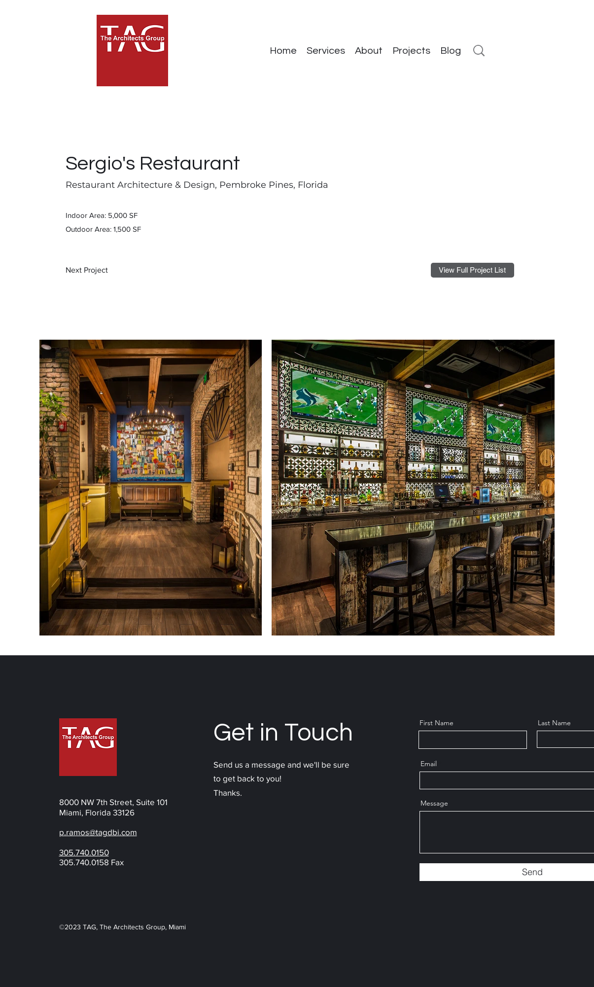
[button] (411, 50)
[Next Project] (89, 270)
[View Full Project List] (472, 270)
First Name (436, 722)
